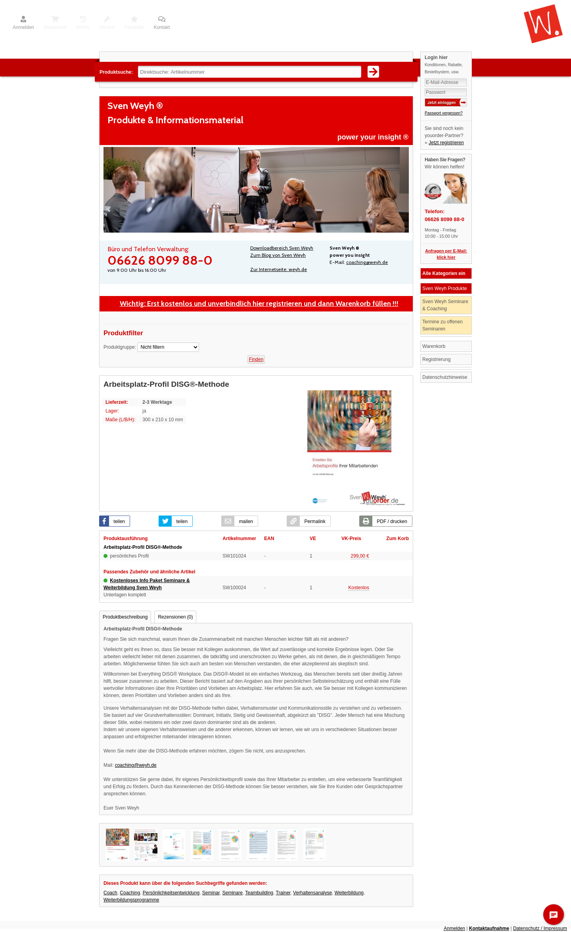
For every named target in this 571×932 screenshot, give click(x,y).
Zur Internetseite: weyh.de (278, 269)
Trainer (283, 893)
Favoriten (134, 23)
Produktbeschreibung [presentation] (125, 617)
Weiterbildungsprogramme (131, 900)
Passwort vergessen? (444, 113)
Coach (110, 893)
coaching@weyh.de (367, 262)
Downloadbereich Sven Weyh (281, 248)
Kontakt (162, 23)
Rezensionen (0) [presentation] (175, 617)
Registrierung (436, 359)
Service (107, 23)
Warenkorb (55, 23)
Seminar (211, 893)
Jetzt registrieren (446, 142)
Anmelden (23, 23)
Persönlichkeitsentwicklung (171, 893)
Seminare (232, 893)
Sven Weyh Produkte (444, 288)
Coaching (130, 893)
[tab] (125, 617)
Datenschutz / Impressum (540, 928)
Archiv (82, 23)
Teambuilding (259, 893)
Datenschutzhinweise (444, 377)
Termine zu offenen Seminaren (442, 325)
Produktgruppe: (119, 347)
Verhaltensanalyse (312, 893)
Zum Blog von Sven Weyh (278, 255)
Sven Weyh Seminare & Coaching (445, 305)
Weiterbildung (349, 893)
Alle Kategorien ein (444, 273)
